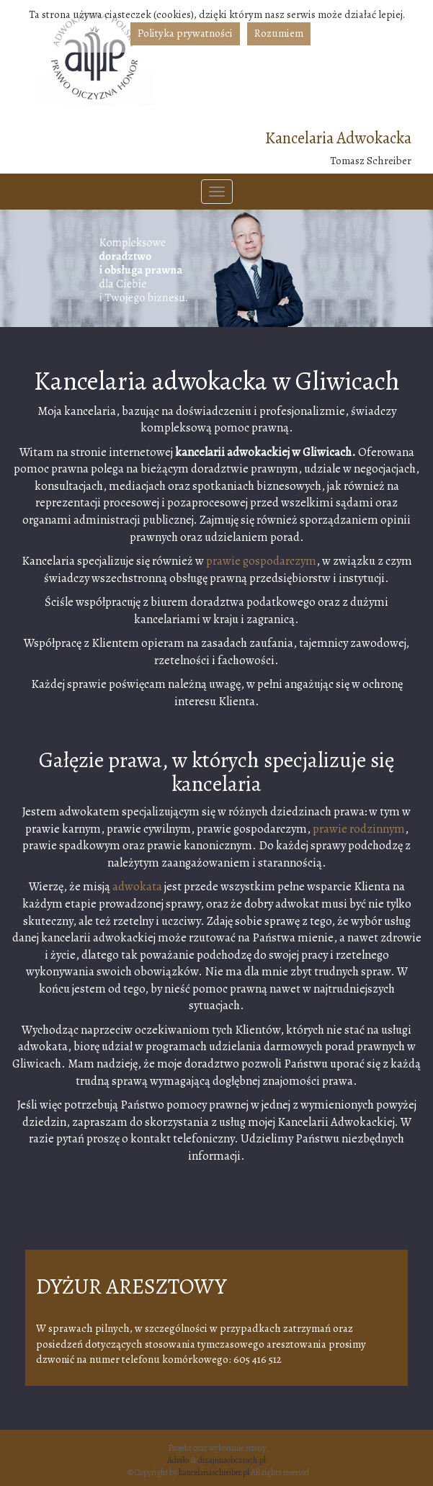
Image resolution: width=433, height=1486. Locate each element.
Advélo (178, 1460)
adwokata (137, 886)
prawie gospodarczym (261, 560)
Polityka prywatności (185, 33)
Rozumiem (278, 33)
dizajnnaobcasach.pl (232, 1460)
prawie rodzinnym (359, 828)
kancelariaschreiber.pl (214, 1472)
